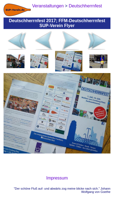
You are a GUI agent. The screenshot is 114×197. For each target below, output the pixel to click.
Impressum (57, 178)
